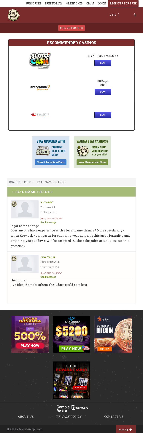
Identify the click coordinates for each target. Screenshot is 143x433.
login (102, 3)
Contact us (113, 417)
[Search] (135, 15)
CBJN (90, 3)
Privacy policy (69, 417)
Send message (48, 222)
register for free (123, 3)
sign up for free (71, 28)
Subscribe (33, 3)
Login (114, 15)
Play (102, 62)
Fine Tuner (47, 257)
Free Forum (53, 3)
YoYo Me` (46, 202)
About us (26, 417)
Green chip (74, 3)
